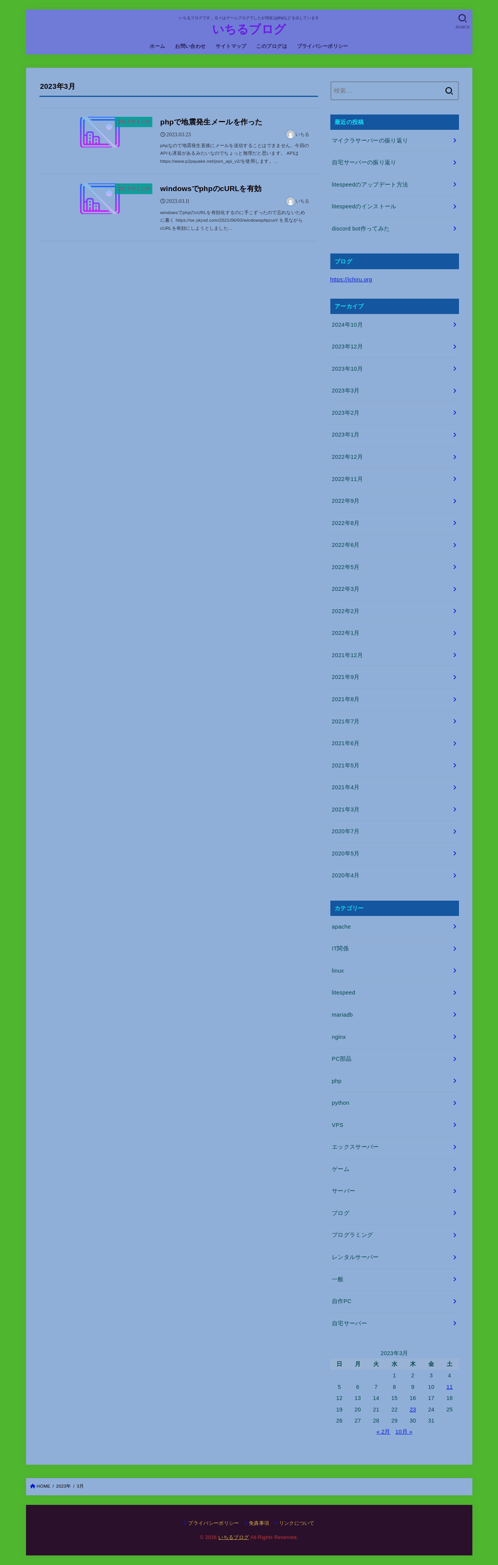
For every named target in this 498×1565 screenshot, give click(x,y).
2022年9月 (346, 501)
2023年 (63, 1486)
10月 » (404, 1432)
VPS (337, 1125)
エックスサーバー (355, 1147)
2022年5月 (346, 567)
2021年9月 (346, 677)
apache (341, 927)
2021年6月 (346, 743)
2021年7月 (346, 721)
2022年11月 (347, 479)
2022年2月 (346, 611)
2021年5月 (346, 765)
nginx (339, 1037)
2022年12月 (347, 457)
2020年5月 (346, 853)
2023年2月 (346, 413)
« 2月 (383, 1432)
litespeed (343, 992)
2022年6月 (346, 545)
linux (338, 971)
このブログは (271, 46)
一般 (338, 1279)
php (336, 1081)
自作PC (342, 1301)
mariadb (342, 1015)
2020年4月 (346, 875)
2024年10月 (347, 325)
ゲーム (340, 1169)
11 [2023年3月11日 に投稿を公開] (449, 1387)
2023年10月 (347, 369)
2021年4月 (346, 787)
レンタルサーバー (355, 1257)
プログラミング (352, 1235)
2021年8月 (346, 699)
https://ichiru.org (351, 279)
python (340, 1103)
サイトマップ (231, 46)
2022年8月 (346, 523)
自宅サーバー (349, 1323)
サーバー (343, 1191)
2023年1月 (346, 435)
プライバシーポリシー (322, 46)
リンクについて (297, 1523)
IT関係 (340, 948)
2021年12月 (347, 655)
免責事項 (259, 1523)
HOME (44, 1486)
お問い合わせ (190, 46)
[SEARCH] (462, 21)
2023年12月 (347, 346)
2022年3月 (346, 589)
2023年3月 (346, 391)
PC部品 (342, 1059)
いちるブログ (249, 29)
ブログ (340, 1213)
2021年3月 (346, 809)
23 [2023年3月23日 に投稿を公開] (413, 1409)
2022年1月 (346, 633)
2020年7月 (346, 831)
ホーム (157, 46)
